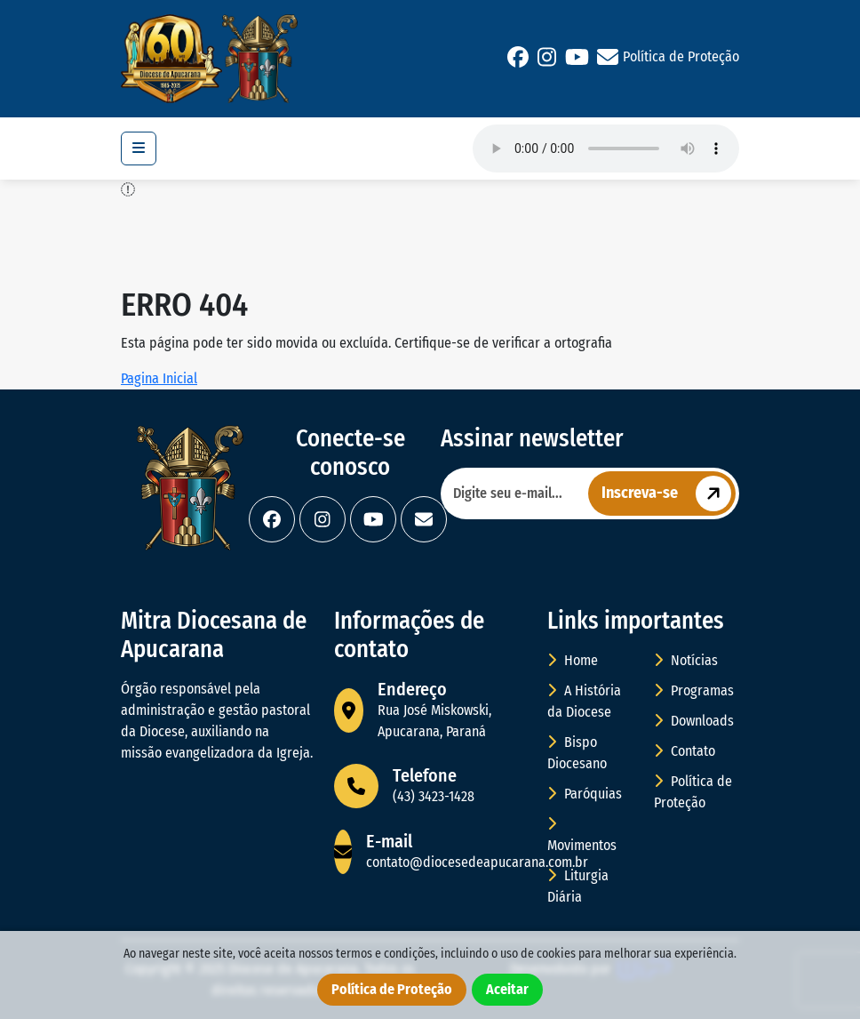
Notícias (686, 660)
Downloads (694, 720)
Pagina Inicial (159, 378)
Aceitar (507, 989)
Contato (684, 750)
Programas (694, 690)
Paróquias (584, 793)
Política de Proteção (681, 56)
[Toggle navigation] (138, 148)
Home (572, 660)
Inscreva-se (668, 493)
